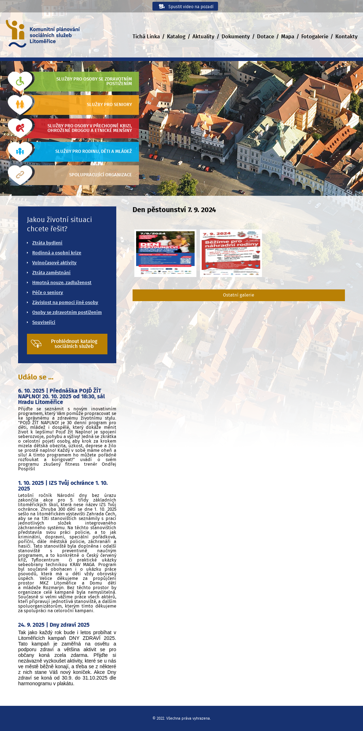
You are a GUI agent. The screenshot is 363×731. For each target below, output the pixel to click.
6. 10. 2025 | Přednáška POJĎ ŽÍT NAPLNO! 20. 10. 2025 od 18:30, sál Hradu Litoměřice (61, 396)
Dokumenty (236, 36)
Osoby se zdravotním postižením (67, 312)
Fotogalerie (314, 36)
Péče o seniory (47, 292)
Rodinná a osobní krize (56, 253)
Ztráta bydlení (47, 243)
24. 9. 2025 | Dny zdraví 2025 (54, 625)
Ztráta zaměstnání (51, 273)
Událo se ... (36, 377)
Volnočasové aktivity (54, 263)
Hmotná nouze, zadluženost (61, 283)
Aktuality (203, 36)
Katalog (176, 36)
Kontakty (346, 36)
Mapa (287, 36)
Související (43, 322)
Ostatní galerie (238, 295)
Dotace (265, 36)
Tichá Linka (146, 36)
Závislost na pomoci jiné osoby (65, 302)
